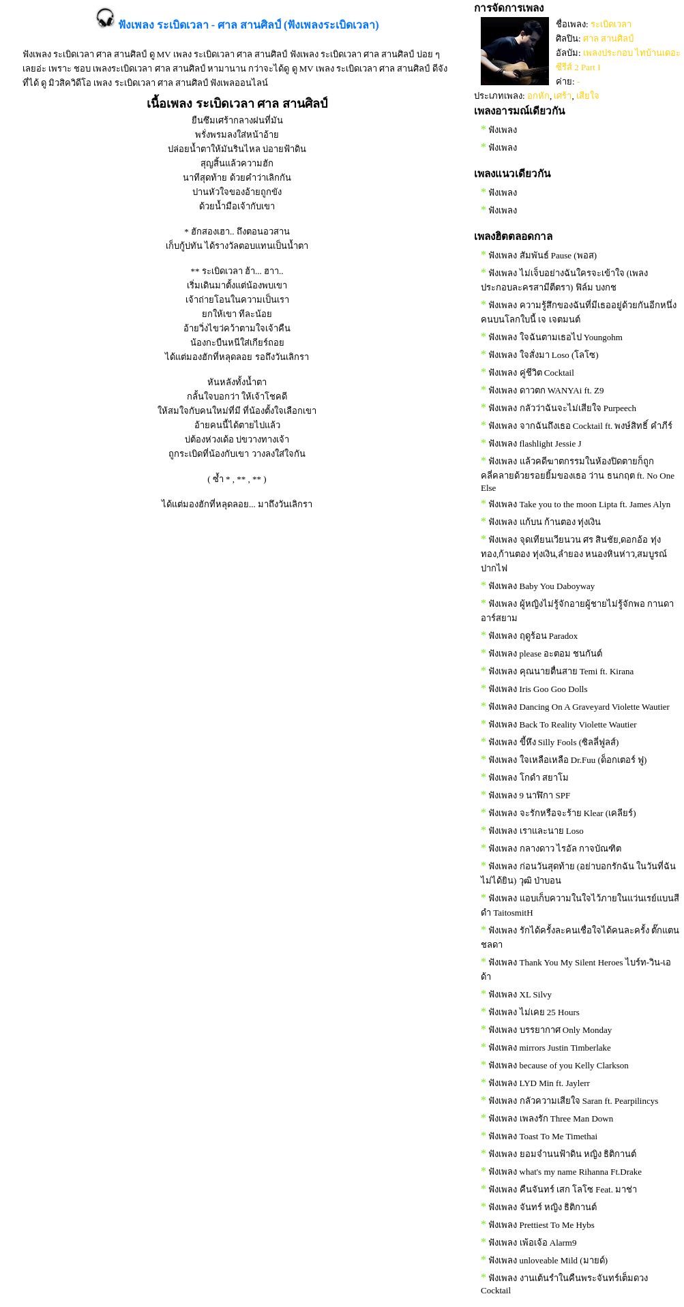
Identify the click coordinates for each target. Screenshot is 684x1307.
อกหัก (538, 96)
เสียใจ (587, 96)
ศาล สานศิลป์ (608, 38)
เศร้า (562, 96)
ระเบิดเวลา (611, 24)
